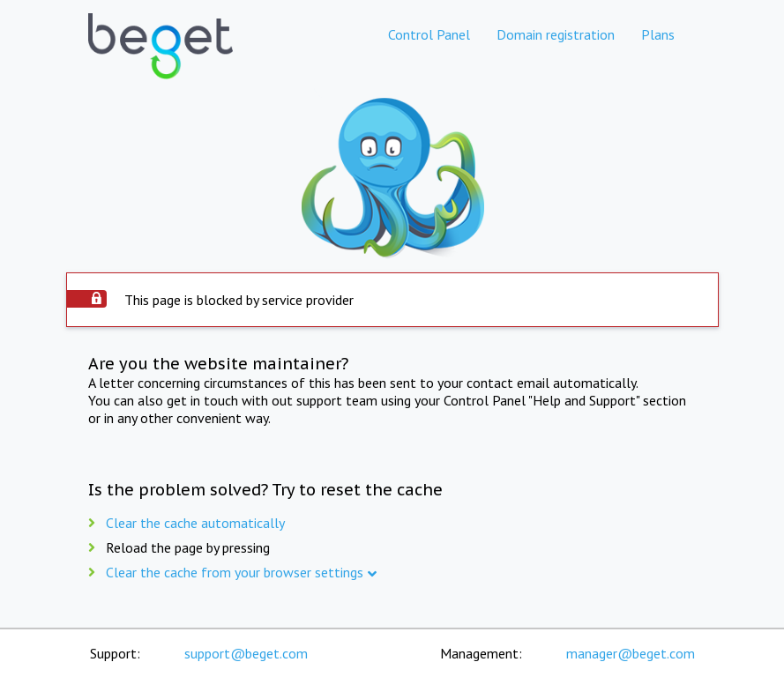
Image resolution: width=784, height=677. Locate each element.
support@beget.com (246, 653)
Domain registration (556, 34)
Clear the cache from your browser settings (234, 572)
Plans (658, 34)
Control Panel (429, 34)
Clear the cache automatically (195, 523)
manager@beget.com (630, 653)
